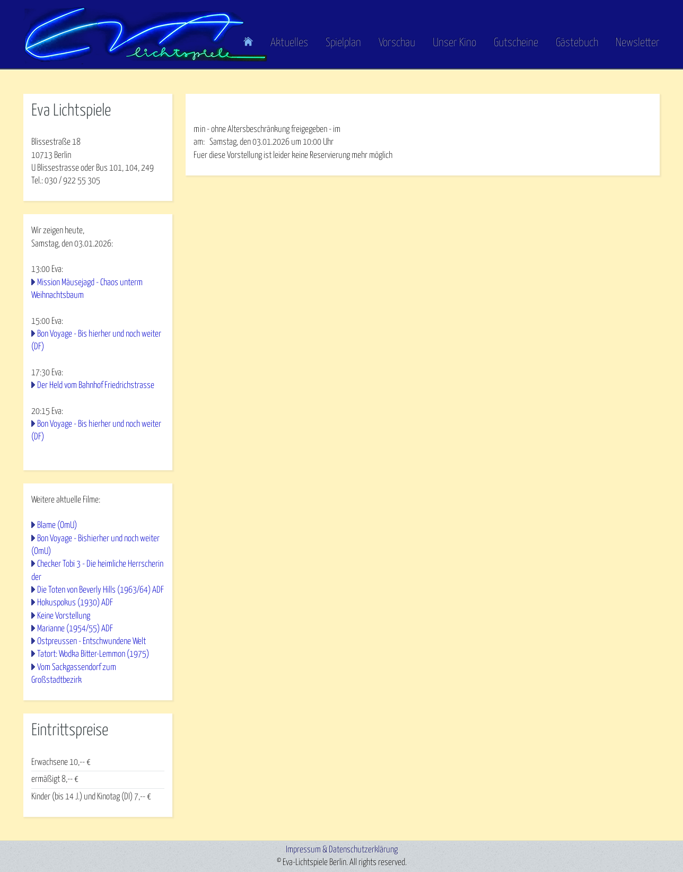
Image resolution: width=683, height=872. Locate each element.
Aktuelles (289, 43)
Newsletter (638, 43)
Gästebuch (577, 43)
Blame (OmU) (57, 525)
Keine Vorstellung (63, 616)
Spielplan (343, 43)
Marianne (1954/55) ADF (75, 628)
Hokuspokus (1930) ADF (75, 602)
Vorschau (397, 43)
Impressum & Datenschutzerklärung (342, 850)
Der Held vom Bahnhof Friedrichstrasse (95, 385)
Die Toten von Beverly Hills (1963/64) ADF (100, 590)
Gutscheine (516, 43)
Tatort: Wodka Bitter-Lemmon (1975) (93, 654)
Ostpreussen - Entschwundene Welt (91, 641)
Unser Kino (454, 43)
